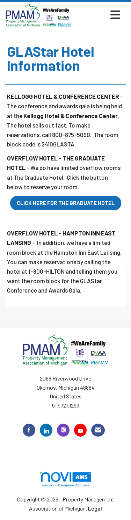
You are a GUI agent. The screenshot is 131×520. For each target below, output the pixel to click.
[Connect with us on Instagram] (63, 430)
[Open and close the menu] (98, 14)
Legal (95, 508)
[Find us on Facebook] (29, 430)
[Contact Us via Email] (98, 430)
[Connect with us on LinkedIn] (46, 430)
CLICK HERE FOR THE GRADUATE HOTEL (66, 203)
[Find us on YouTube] (80, 430)
